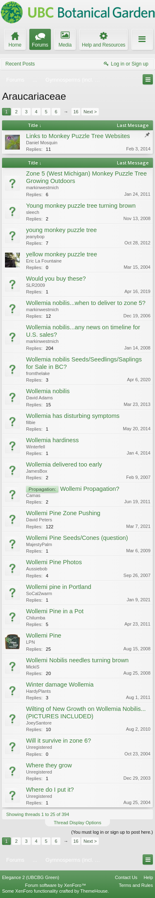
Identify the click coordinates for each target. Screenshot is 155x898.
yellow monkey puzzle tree (61, 254)
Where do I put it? (50, 789)
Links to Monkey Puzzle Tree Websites (78, 136)
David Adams (39, 397)
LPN (30, 642)
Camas (33, 495)
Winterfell (35, 446)
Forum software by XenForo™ (55, 885)
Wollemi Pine (43, 635)
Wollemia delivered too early (64, 464)
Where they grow (49, 765)
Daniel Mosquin (41, 142)
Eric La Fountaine (44, 260)
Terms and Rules (136, 885)
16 (75, 111)
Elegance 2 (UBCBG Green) (30, 877)
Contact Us (126, 877)
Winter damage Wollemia (59, 684)
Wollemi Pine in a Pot (54, 611)
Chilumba (35, 617)
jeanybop (35, 236)
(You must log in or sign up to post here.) (112, 832)
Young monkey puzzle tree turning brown (81, 205)
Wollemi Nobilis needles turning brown (77, 660)
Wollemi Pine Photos (54, 562)
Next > (90, 111)
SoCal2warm (39, 593)
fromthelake (38, 373)
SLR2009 (35, 285)
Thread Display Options (77, 822)
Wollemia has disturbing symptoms (72, 416)
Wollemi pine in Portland (58, 587)
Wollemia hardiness (52, 440)
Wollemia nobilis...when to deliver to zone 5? (85, 303)
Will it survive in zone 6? (58, 740)
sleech (32, 212)
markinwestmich (42, 187)
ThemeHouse (93, 891)
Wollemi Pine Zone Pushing (63, 513)
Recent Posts (20, 64)
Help (148, 877)
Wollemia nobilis (48, 391)
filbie (31, 422)
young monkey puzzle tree (61, 230)
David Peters (39, 519)
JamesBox (36, 471)
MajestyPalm (39, 544)
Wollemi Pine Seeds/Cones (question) (77, 538)
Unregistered (39, 747)
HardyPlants (38, 691)
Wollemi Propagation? (89, 488)
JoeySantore (39, 722)
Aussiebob (36, 568)
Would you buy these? (56, 278)
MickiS (32, 666)
